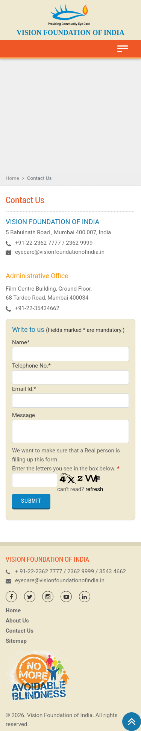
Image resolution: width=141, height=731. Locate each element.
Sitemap (16, 641)
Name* (20, 342)
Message (23, 415)
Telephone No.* (31, 365)
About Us (17, 620)
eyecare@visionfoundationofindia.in (60, 252)
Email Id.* (24, 389)
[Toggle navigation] (122, 49)
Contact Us (19, 630)
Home (12, 178)
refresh (94, 489)
